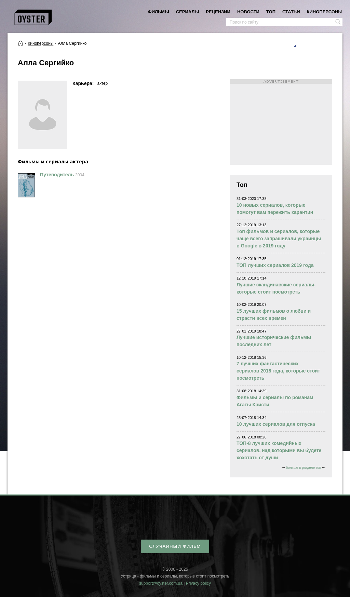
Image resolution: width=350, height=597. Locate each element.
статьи (291, 11)
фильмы (158, 11)
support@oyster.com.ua (161, 583)
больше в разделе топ (303, 468)
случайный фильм (175, 546)
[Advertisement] (281, 122)
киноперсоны (324, 11)
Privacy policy (198, 583)
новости (248, 11)
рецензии (218, 11)
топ (270, 11)
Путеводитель (57, 174)
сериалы (187, 11)
